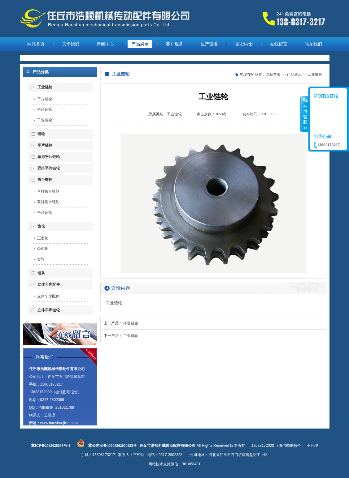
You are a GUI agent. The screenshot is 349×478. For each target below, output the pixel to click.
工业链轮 (44, 87)
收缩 (304, 114)
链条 (41, 273)
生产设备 (209, 44)
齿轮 (41, 226)
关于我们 (70, 44)
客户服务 (174, 44)
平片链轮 (44, 99)
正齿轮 (42, 238)
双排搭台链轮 (48, 202)
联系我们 (313, 44)
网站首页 (36, 44)
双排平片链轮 (48, 168)
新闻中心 (105, 44)
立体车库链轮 (48, 310)
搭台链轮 (44, 109)
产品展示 (140, 44)
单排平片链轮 (48, 157)
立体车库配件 (48, 284)
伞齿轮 (42, 248)
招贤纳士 (244, 44)
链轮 (41, 134)
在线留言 (278, 44)
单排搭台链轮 (48, 191)
